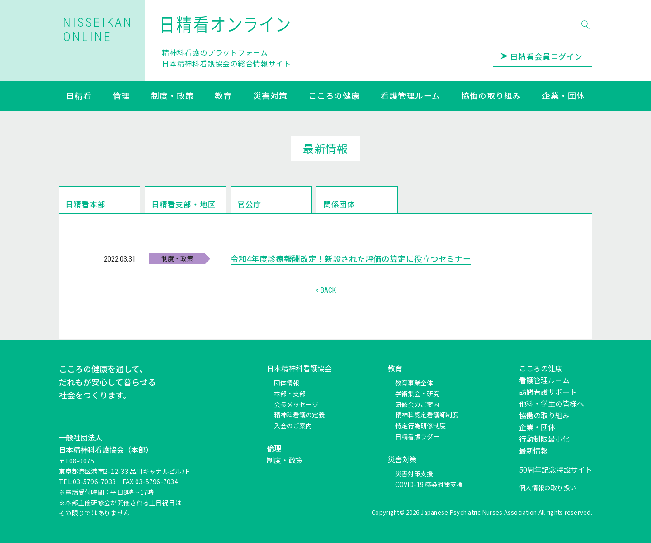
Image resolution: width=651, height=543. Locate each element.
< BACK (325, 291)
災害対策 (270, 96)
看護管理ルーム (410, 96)
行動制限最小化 (544, 438)
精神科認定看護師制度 (426, 414)
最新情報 (533, 450)
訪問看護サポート (548, 391)
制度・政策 (172, 96)
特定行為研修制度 (420, 425)
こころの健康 (333, 96)
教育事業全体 (414, 382)
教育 (223, 96)
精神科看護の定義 (299, 414)
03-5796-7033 (94, 481)
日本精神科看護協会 (299, 368)
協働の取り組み (491, 96)
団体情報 (286, 382)
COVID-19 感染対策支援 (429, 484)
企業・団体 (563, 96)
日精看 (79, 96)
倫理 (121, 96)
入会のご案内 (293, 425)
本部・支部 (290, 393)
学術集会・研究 (417, 393)
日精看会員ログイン (541, 56)
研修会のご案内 (417, 404)
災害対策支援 (414, 473)
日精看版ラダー (417, 436)
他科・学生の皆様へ (551, 403)
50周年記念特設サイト (555, 469)
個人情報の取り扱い (547, 487)
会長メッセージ (296, 404)
